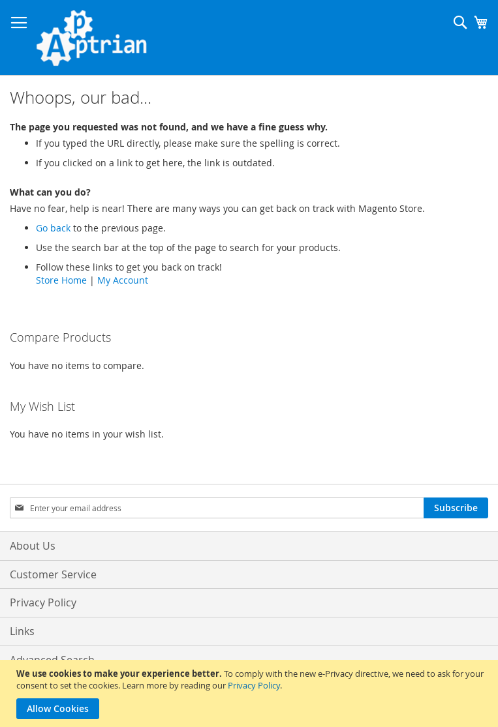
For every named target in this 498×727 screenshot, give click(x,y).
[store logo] (91, 38)
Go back (53, 228)
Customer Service (53, 574)
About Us (32, 546)
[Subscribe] (456, 507)
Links (22, 631)
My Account (122, 280)
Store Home (61, 280)
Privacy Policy (254, 685)
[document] (250, 693)
